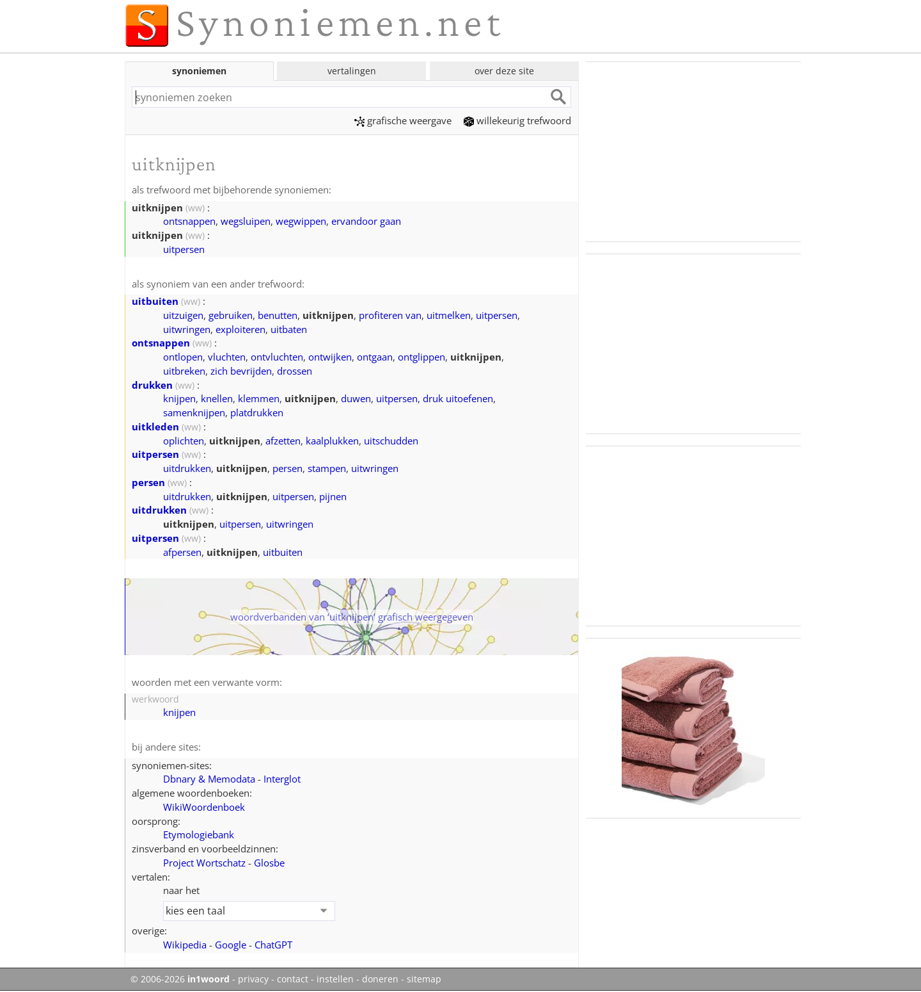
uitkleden (155, 426)
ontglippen (421, 356)
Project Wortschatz (204, 862)
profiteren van (390, 315)
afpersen (182, 552)
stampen (327, 468)
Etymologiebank (198, 834)
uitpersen (184, 249)
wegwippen (301, 221)
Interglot (282, 778)
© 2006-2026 (180, 979)
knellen (217, 398)
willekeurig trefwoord (517, 120)
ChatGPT (273, 944)
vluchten (227, 356)
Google (230, 944)
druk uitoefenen (458, 398)
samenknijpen (194, 412)
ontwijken (330, 356)
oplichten (183, 440)
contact (292, 979)
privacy (253, 979)
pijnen (333, 496)
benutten (277, 315)
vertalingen (351, 71)
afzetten (283, 440)
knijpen (179, 398)
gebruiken (231, 315)
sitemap (424, 979)
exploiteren (240, 329)
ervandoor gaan (366, 221)
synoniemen (199, 71)
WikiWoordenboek (204, 807)
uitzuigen (183, 315)
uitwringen (186, 329)
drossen (294, 370)
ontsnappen (189, 221)
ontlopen (183, 356)
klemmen (258, 398)
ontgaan (375, 356)
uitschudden (391, 440)
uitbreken (184, 370)
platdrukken (256, 412)
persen (287, 468)
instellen (335, 979)
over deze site (504, 71)
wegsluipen (246, 221)
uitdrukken (187, 468)
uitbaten (289, 329)
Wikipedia (185, 944)
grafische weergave (403, 120)
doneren (380, 979)
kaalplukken (332, 440)
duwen (356, 398)
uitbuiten (155, 301)
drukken (152, 384)
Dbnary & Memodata (209, 778)
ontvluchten (277, 356)
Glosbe (269, 862)
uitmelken (449, 315)
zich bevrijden (241, 370)
